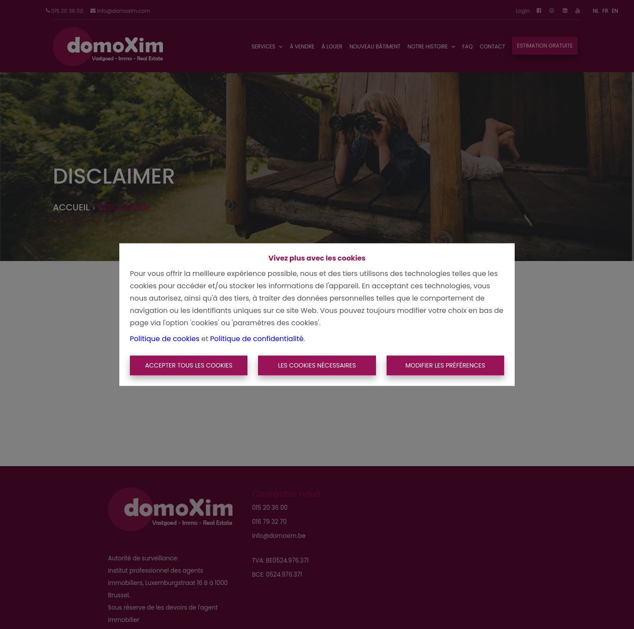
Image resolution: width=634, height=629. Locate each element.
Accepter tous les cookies (188, 365)
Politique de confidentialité (256, 338)
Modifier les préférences (445, 365)
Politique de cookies (164, 338)
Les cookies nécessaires (317, 365)
